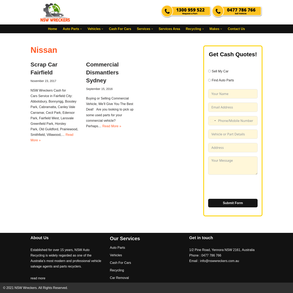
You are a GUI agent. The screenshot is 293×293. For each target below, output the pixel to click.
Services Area (169, 29)
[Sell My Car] (209, 71)
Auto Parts (117, 247)
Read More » (111, 126)
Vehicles (116, 255)
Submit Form (233, 203)
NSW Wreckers (25, 288)
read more (38, 278)
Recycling (117, 270)
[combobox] (212, 120)
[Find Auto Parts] (209, 80)
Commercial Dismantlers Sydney (102, 72)
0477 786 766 (211, 255)
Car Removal (119, 278)
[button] (81, 29)
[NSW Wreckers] (56, 12)
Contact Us (236, 29)
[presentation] (239, 187)
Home (52, 29)
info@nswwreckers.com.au (219, 261)
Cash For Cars (120, 29)
